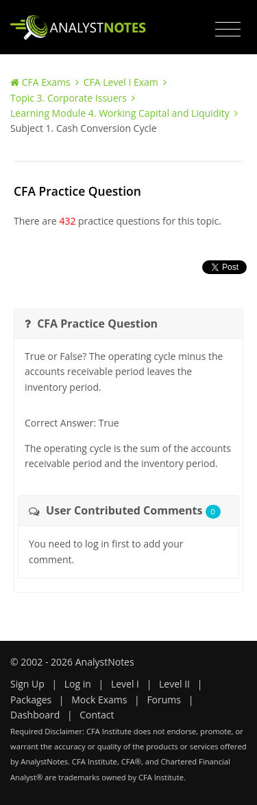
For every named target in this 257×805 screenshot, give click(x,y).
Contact (96, 714)
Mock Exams (99, 699)
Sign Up (27, 683)
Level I (125, 683)
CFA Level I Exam (121, 82)
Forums (164, 699)
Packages (30, 699)
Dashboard (35, 714)
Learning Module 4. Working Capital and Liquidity (120, 113)
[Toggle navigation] (227, 29)
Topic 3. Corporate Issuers (68, 97)
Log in (77, 683)
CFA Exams (46, 82)
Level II (174, 683)
